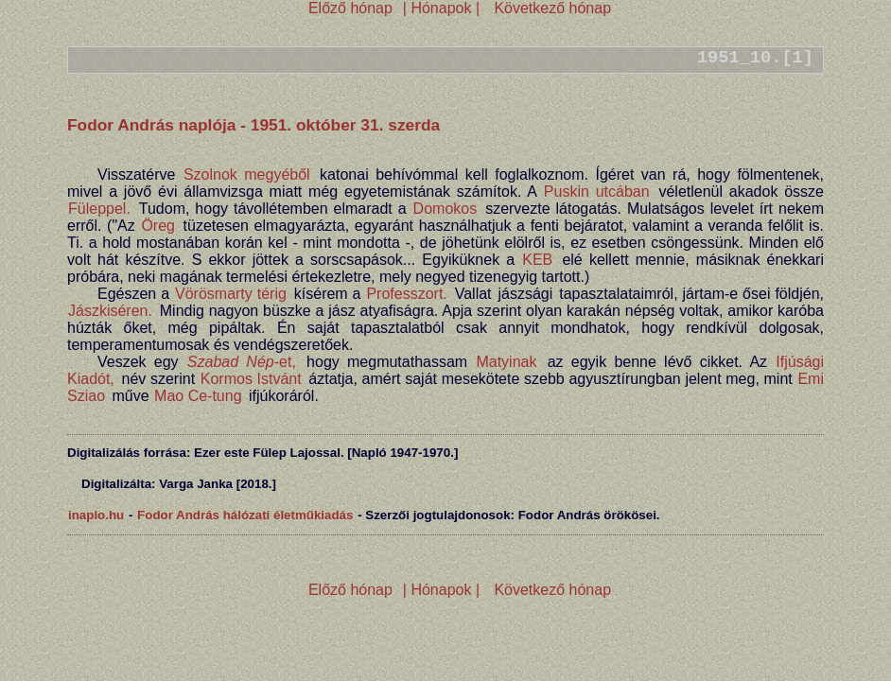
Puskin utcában (597, 191)
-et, (241, 362)
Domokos (445, 209)
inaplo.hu (96, 515)
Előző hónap (350, 8)
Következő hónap (550, 8)
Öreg (158, 226)
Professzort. (406, 294)
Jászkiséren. (110, 311)
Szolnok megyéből (246, 174)
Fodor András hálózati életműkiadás (245, 515)
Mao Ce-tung (198, 396)
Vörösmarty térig (231, 294)
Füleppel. (99, 209)
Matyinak (506, 362)
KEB (537, 260)
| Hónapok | (440, 8)
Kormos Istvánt (251, 379)
